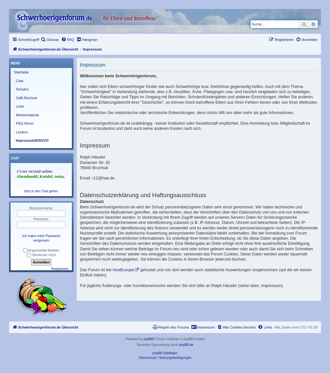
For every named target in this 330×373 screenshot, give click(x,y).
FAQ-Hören (25, 123)
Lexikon (22, 132)
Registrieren (60, 269)
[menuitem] (50, 39)
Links (20, 106)
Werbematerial (27, 115)
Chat (19, 81)
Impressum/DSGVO (32, 140)
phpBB (148, 339)
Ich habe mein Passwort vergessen (41, 238)
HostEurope (123, 270)
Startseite (21, 72)
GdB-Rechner (26, 98)
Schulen (22, 89)
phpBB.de (186, 345)
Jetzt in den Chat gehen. (41, 191)
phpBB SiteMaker (165, 353)
